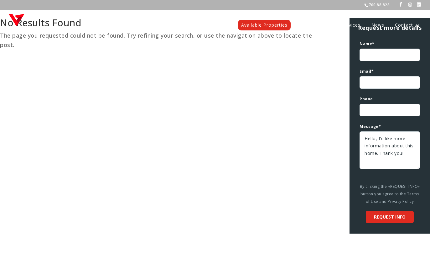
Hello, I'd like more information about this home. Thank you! (390, 150)
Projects (311, 25)
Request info (390, 217)
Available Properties (264, 25)
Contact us (407, 25)
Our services (346, 25)
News (377, 25)
